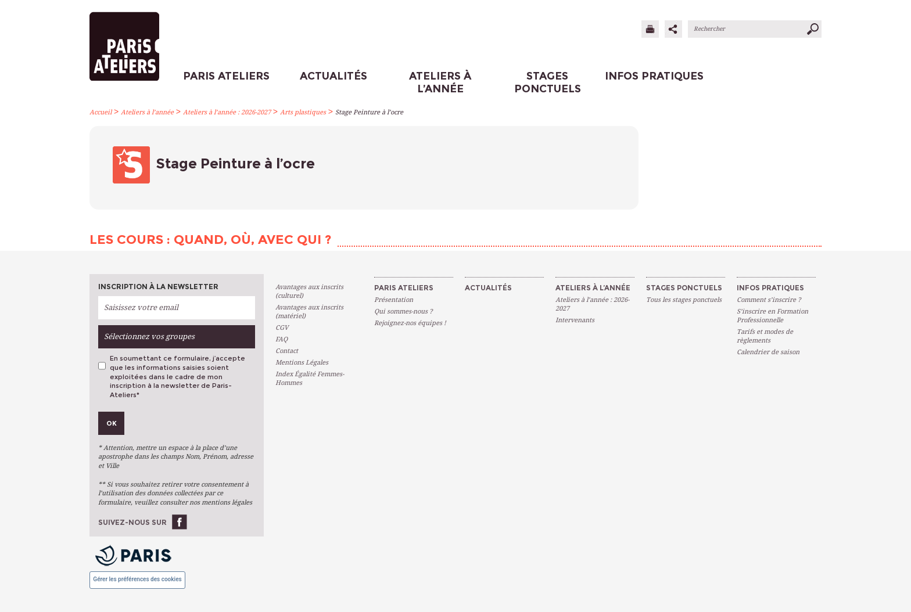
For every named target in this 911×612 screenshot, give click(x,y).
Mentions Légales (301, 362)
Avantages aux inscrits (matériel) (309, 312)
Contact (286, 351)
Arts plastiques (303, 112)
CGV (281, 328)
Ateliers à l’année (147, 112)
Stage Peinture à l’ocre (369, 112)
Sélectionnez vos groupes (149, 336)
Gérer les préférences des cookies (137, 579)
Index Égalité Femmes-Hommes (309, 378)
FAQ (281, 339)
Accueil (100, 112)
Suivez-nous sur (132, 522)
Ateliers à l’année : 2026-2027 (227, 112)
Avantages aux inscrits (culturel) (309, 291)
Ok (111, 423)
